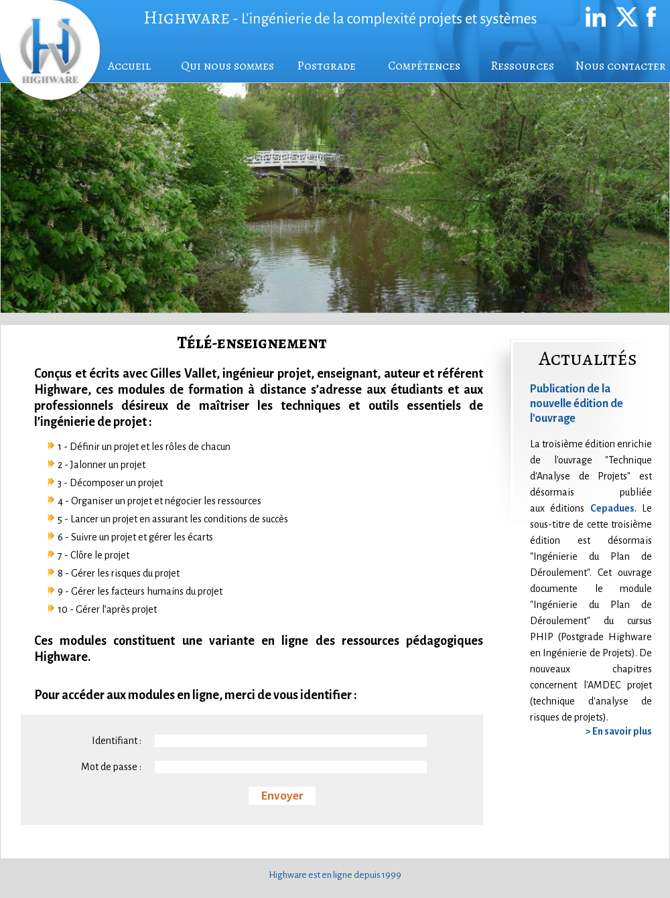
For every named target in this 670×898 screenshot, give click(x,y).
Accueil (129, 66)
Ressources (522, 66)
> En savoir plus (619, 731)
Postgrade (326, 66)
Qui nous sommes (227, 66)
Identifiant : (116, 740)
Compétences (424, 66)
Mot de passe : (111, 766)
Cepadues (612, 508)
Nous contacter (621, 66)
